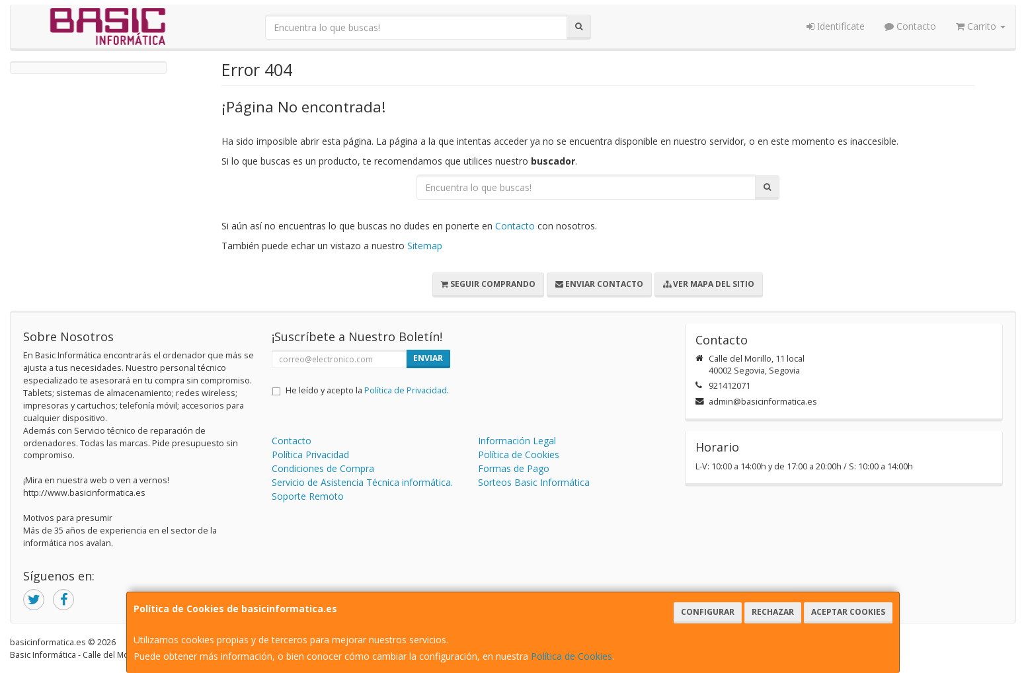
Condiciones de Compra (323, 468)
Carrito (981, 26)
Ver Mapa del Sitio (708, 284)
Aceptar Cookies (848, 611)
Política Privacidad (310, 454)
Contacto (910, 26)
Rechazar (773, 611)
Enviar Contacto (599, 284)
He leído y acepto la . (367, 390)
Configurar (707, 611)
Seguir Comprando (488, 284)
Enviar (428, 358)
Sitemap (424, 245)
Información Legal (517, 440)
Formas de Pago (513, 468)
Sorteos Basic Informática (534, 482)
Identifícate (836, 26)
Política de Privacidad (405, 390)
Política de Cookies (571, 656)
